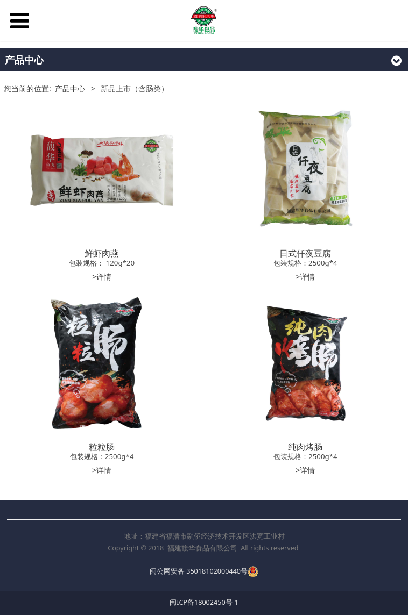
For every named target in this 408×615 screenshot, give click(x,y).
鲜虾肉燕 (102, 253)
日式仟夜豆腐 (305, 253)
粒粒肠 (102, 447)
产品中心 (70, 88)
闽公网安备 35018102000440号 (199, 571)
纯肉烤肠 (305, 447)
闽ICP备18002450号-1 (204, 602)
